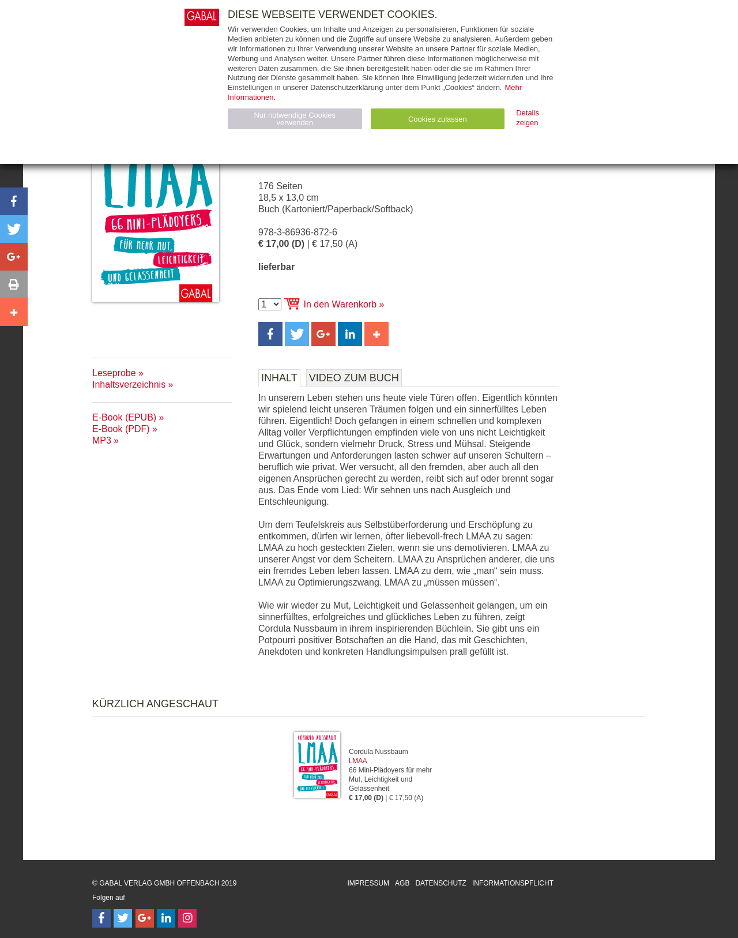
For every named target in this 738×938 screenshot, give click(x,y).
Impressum (368, 883)
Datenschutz (440, 883)
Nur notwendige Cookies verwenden (295, 119)
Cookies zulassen (437, 119)
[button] (270, 334)
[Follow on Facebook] (101, 918)
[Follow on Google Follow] (144, 918)
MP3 (101, 440)
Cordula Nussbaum (378, 752)
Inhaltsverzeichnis (128, 384)
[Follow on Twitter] (123, 918)
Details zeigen (527, 117)
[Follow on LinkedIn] (166, 918)
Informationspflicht (513, 883)
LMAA (358, 761)
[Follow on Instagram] (187, 918)
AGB (402, 883)
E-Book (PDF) (121, 429)
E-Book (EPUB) (124, 417)
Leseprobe (114, 373)
